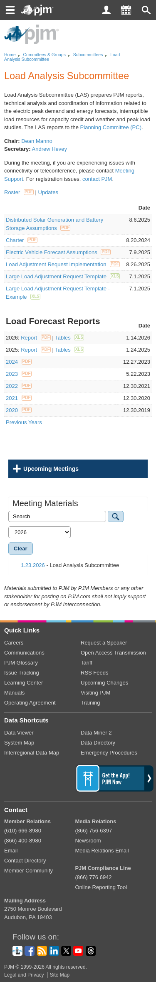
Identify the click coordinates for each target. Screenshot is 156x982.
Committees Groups (44, 54)
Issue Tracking (21, 673)
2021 (19, 398)
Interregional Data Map (31, 753)
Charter (21, 240)
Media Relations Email (102, 850)
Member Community (28, 870)
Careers (13, 643)
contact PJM (97, 179)
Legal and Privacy (24, 975)
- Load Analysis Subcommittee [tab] (65, 565)
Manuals (14, 693)
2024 (19, 362)
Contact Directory (25, 860)
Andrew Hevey (49, 149)
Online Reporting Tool (101, 887)
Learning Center (23, 683)
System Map (19, 743)
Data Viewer (19, 733)
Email (11, 850)
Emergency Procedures (109, 753)
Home (10, 54)
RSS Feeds (94, 673)
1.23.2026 (33, 565)
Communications (24, 653)
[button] (146, 10)
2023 (19, 374)
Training (90, 703)
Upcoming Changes (104, 683)
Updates (48, 192)
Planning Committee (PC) (110, 127)
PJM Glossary (21, 663)
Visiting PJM (95, 693)
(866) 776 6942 (93, 877)
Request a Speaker (104, 643)
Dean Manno (36, 141)
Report (36, 338)
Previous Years (24, 422)
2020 (19, 410)
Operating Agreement (30, 703)
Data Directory (98, 743)
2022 (19, 386)
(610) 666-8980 (22, 830)
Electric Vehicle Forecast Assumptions (58, 252)
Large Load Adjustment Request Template (63, 276)
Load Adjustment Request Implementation (63, 264)
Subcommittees (88, 54)
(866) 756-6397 (93, 830)
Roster (19, 192)
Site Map (59, 975)
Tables (69, 338)
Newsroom (88, 840)
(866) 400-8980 (22, 840)
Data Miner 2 (96, 733)
